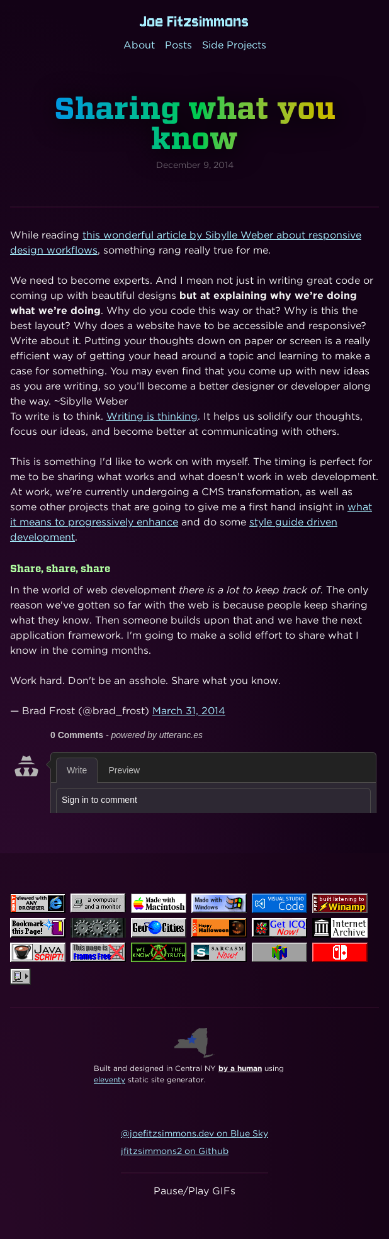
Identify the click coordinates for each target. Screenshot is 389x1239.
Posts (178, 45)
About (139, 45)
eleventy (109, 1079)
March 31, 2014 (188, 711)
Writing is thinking (152, 416)
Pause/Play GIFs (194, 1191)
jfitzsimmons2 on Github (174, 1151)
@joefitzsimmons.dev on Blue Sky (194, 1133)
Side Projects (234, 45)
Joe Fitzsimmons (194, 21)
